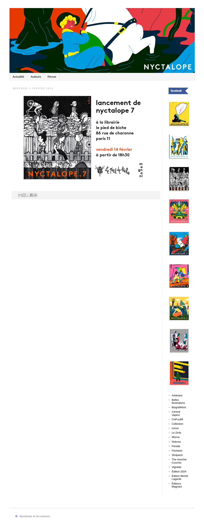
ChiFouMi (177, 419)
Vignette (176, 467)
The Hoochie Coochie (179, 461)
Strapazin (177, 455)
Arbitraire (177, 395)
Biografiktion (179, 407)
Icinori (175, 428)
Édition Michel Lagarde (180, 477)
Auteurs (36, 76)
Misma (175, 437)
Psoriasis (177, 450)
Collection (177, 423)
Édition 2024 (179, 471)
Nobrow (176, 441)
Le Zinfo (176, 432)
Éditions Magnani (177, 485)
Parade (176, 446)
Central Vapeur (176, 413)
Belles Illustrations (178, 401)
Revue (52, 76)
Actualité (18, 76)
